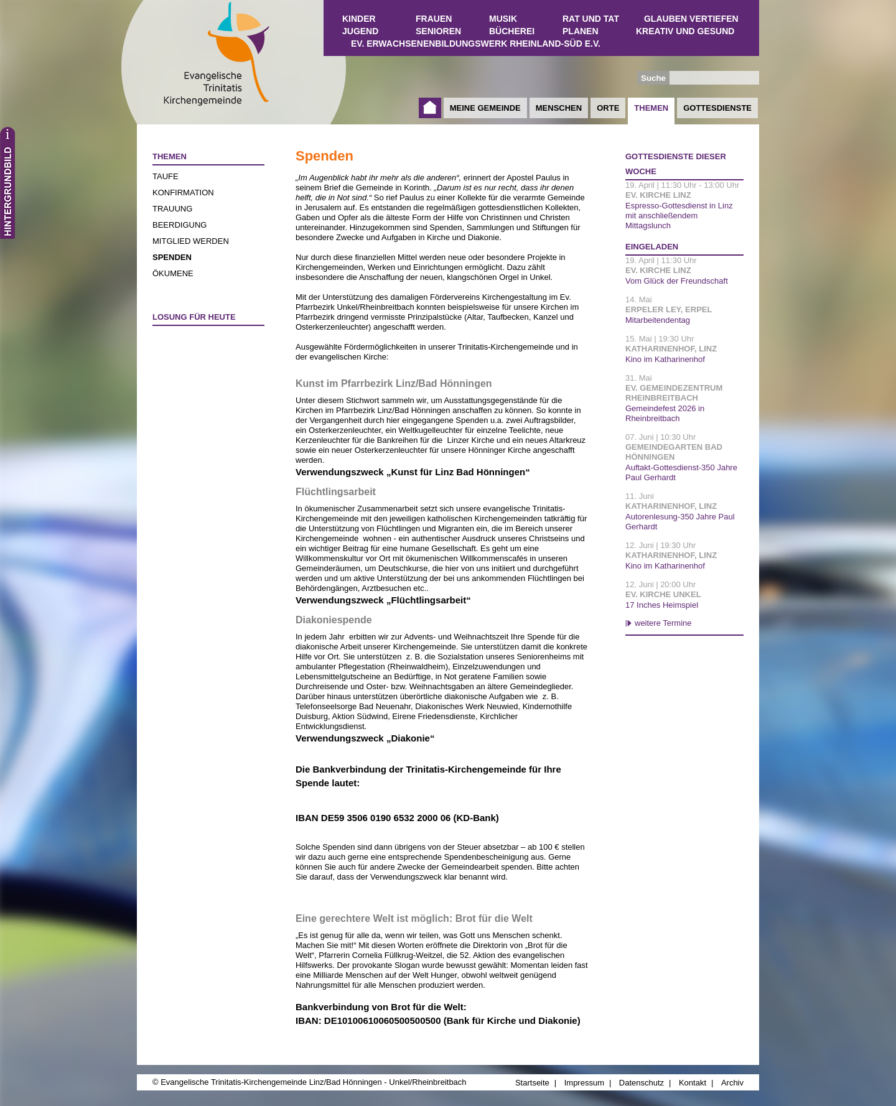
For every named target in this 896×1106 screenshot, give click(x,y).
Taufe (165, 176)
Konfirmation (183, 192)
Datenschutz (641, 1082)
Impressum (584, 1082)
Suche (653, 78)
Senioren (438, 31)
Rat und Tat (590, 19)
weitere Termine (663, 623)
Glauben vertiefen (691, 19)
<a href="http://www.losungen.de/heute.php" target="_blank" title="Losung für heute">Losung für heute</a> (203, 403)
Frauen (434, 19)
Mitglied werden (190, 241)
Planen (580, 31)
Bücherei (511, 31)
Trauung (172, 208)
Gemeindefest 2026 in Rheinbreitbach (664, 413)
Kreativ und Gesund (685, 31)
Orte (608, 108)
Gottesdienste (717, 108)
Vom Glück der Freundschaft (676, 281)
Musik (503, 19)
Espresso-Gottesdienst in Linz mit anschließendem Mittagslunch (679, 215)
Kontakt (692, 1082)
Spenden (172, 257)
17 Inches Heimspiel (661, 605)
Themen (651, 108)
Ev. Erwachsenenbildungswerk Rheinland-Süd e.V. (475, 44)
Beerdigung (179, 225)
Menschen (559, 108)
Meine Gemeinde (485, 108)
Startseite (430, 108)
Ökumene (173, 273)
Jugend (360, 31)
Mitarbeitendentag (657, 320)
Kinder (359, 19)
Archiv (732, 1082)
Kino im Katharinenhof (665, 359)
